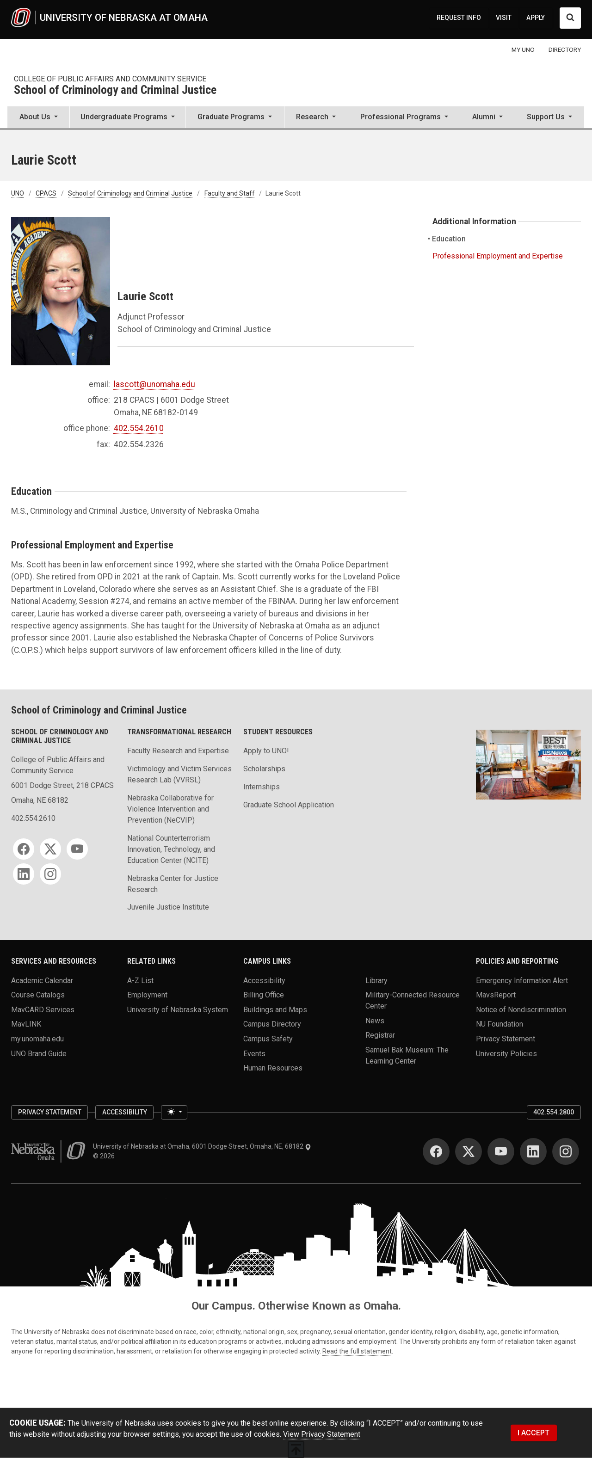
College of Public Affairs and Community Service (110, 78)
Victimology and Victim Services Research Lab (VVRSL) (179, 774)
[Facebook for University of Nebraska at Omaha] (436, 1151)
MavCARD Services (42, 1009)
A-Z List (140, 980)
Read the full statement (357, 1351)
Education (449, 238)
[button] (38, 117)
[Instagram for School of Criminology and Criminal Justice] (50, 874)
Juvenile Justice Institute (168, 907)
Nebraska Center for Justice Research (172, 884)
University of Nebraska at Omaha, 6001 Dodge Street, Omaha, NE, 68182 (202, 1146)
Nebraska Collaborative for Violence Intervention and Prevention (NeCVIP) (170, 809)
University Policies (506, 1053)
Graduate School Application (288, 804)
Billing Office (263, 994)
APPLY (535, 17)
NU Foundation (499, 1024)
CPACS (46, 193)
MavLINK (26, 1024)
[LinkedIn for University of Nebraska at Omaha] (533, 1151)
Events (254, 1053)
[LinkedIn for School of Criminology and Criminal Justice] (23, 874)
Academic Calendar (42, 980)
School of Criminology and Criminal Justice (115, 90)
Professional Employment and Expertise (497, 256)
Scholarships (264, 768)
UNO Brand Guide (39, 1053)
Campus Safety (268, 1038)
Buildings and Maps (275, 1009)
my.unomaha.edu (37, 1038)
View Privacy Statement (321, 1434)
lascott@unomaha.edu (154, 384)
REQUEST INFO (459, 17)
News (374, 1020)
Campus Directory (272, 1024)
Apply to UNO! (266, 750)
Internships (261, 786)
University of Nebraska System (177, 1009)
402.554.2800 (553, 1112)
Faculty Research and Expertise (178, 750)
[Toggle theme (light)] (174, 1112)
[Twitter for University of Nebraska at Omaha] (468, 1151)
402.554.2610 (139, 428)
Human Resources (272, 1068)
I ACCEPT (533, 1432)
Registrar (380, 1035)
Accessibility (264, 980)
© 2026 (105, 1156)
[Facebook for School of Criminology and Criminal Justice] (23, 849)
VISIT (504, 17)
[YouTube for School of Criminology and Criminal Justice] (77, 849)
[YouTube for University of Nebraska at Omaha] (500, 1151)
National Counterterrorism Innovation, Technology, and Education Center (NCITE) (171, 849)
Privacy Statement (505, 1038)
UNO (17, 193)
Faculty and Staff (229, 193)
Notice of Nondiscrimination (521, 1009)
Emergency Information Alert (522, 980)
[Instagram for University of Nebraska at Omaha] (565, 1151)
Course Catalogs (38, 994)
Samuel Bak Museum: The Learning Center (407, 1055)
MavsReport (496, 994)
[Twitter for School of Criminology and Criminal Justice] (50, 849)
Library (376, 980)
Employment (147, 994)
